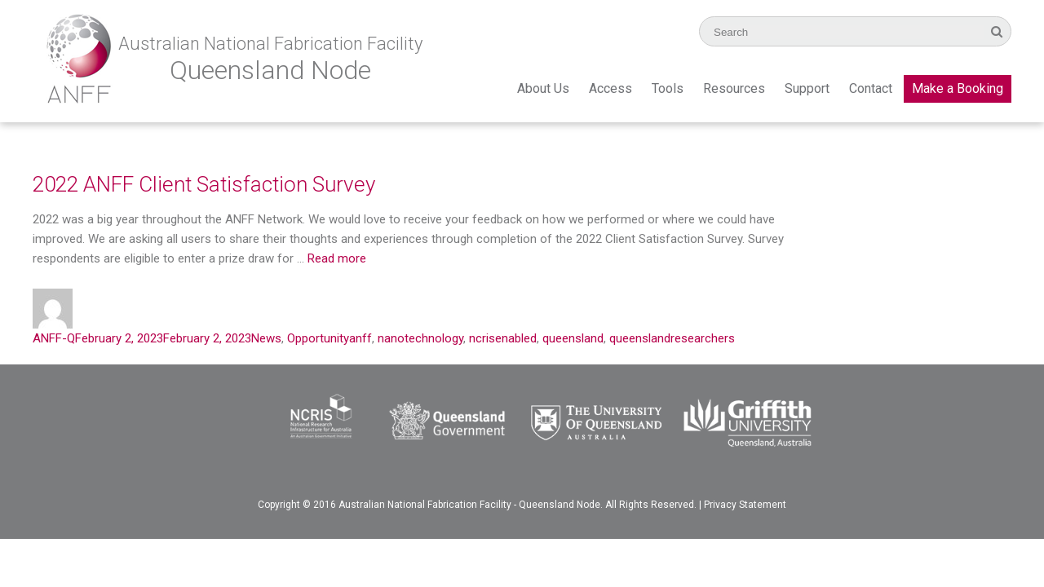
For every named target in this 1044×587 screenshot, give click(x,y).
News (266, 338)
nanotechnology (420, 338)
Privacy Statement (745, 504)
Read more (336, 258)
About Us (543, 88)
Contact (870, 88)
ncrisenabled (503, 338)
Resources (734, 88)
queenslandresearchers (672, 338)
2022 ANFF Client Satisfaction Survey (204, 184)
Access (610, 88)
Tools (667, 88)
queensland (573, 338)
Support (807, 88)
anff (360, 338)
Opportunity (318, 338)
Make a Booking (957, 88)
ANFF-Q (54, 338)
